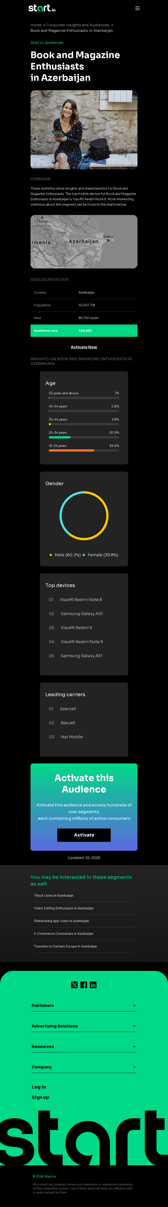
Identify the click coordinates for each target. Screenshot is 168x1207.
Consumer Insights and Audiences (77, 25)
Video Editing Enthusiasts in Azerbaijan (64, 908)
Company (42, 1067)
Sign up (40, 1097)
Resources (43, 1046)
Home (36, 25)
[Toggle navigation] (136, 8)
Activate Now (84, 347)
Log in (39, 1087)
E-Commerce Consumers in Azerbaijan (63, 934)
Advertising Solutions (55, 1026)
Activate (84, 835)
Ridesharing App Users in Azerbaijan (61, 921)
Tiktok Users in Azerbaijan (53, 896)
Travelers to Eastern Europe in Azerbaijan (65, 946)
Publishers (43, 1005)
